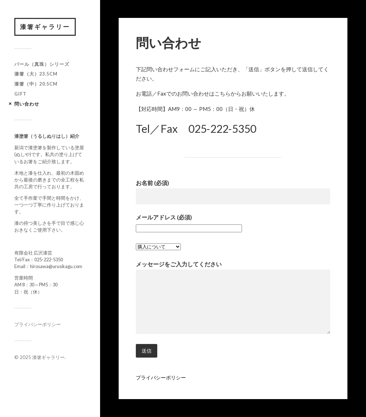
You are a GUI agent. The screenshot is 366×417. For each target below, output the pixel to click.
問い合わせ (26, 104)
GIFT (20, 94)
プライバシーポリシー (37, 324)
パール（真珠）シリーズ (41, 64)
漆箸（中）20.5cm (36, 84)
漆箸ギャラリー (45, 26)
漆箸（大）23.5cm (36, 74)
